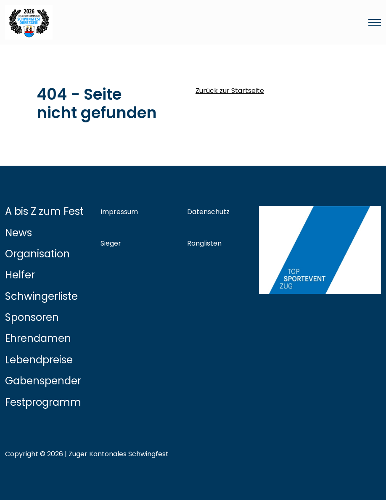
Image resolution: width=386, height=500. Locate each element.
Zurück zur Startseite (230, 90)
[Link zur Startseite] (129, 22)
